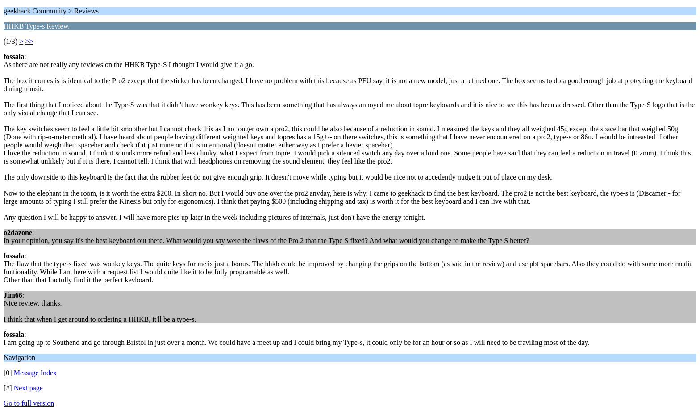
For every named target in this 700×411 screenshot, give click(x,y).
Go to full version (29, 403)
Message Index (35, 373)
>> (29, 41)
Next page (28, 388)
